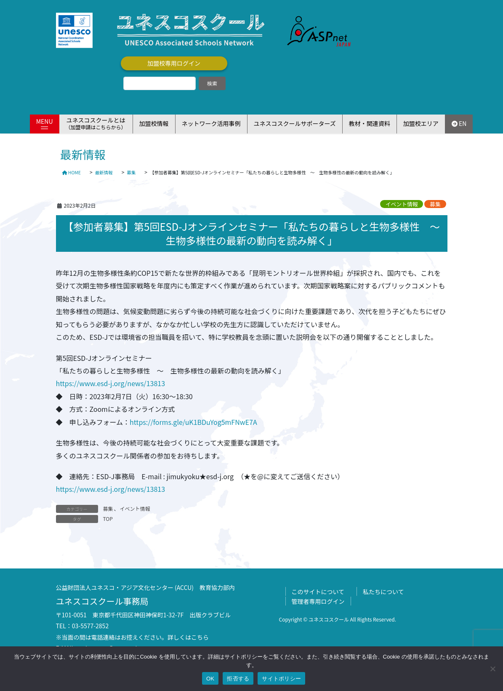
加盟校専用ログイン (173, 63)
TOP (108, 518)
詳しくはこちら (188, 637)
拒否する (238, 678)
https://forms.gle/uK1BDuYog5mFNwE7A (193, 422)
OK (210, 678)
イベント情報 (402, 204)
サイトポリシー (281, 678)
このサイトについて (318, 591)
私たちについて (383, 591)
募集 (435, 204)
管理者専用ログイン (318, 601)
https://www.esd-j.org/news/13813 (110, 383)
